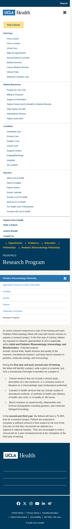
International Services (16, 114)
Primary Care (12, 136)
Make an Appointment (16, 53)
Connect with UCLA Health (18, 211)
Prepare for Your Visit (16, 90)
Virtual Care (12, 48)
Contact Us (8, 236)
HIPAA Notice (18, 513)
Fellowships (9, 247)
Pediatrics (33, 243)
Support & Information (16, 99)
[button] (34, 220)
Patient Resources (12, 84)
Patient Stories (13, 187)
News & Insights (14, 183)
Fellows (6, 304)
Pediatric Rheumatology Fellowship (41, 247)
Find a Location (13, 43)
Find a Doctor (13, 39)
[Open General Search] (63, 3)
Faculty (6, 298)
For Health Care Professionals (20, 207)
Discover (7, 173)
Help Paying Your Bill (16, 109)
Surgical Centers (14, 151)
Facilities (7, 291)
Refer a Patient (10, 225)
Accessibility (35, 517)
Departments (15, 243)
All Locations (12, 165)
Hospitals (11, 160)
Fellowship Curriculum (12, 311)
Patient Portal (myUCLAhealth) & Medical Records (29, 104)
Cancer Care (12, 146)
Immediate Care (14, 132)
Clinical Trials (12, 72)
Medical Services (14, 62)
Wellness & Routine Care (18, 77)
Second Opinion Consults (18, 58)
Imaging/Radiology (15, 155)
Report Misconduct (19, 517)
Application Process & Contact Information (21, 285)
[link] (18, 503)
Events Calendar (14, 192)
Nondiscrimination (50, 513)
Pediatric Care (13, 141)
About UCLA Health (15, 178)
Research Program (11, 318)
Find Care (8, 33)
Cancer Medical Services (18, 67)
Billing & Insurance (15, 95)
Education (50, 243)
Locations (8, 126)
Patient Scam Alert (15, 118)
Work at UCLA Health (16, 202)
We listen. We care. (52, 517)
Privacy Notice (33, 513)
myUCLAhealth (10, 231)
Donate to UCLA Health (17, 197)
